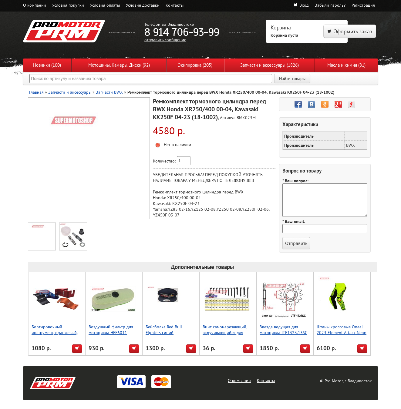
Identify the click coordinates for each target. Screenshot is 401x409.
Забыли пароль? (330, 5)
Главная (36, 92)
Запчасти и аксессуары (69, 92)
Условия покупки (68, 5)
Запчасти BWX (109, 92)
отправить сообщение (165, 39)
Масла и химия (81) (346, 65)
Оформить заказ (349, 31)
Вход (301, 5)
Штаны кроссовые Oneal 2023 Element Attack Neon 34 (341, 332)
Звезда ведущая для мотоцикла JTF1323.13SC (283, 329)
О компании (34, 5)
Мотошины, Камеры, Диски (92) (119, 65)
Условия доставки (143, 5)
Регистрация (363, 5)
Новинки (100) (47, 65)
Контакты (175, 5)
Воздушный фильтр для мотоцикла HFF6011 (111, 329)
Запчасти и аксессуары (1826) (269, 65)
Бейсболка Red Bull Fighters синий (164, 329)
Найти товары (292, 78)
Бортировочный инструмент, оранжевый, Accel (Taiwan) (55, 332)
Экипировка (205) (195, 65)
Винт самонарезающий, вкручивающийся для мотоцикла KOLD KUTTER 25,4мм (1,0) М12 (227, 335)
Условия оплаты (105, 5)
